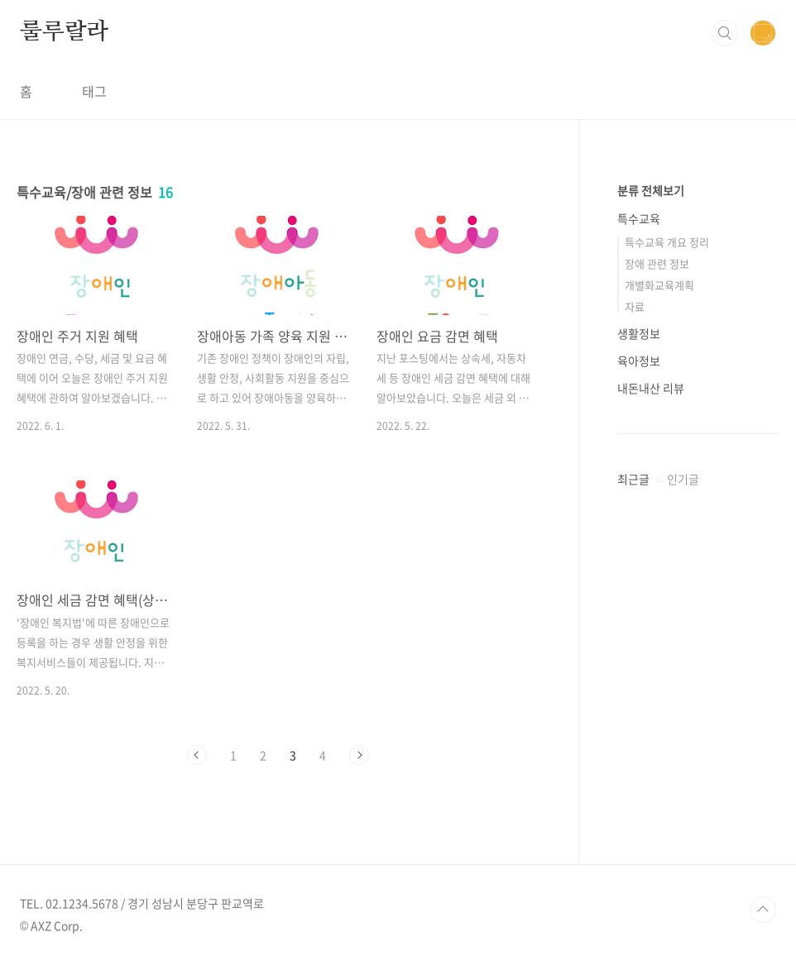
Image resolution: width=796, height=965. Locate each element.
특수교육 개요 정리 (667, 242)
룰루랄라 (64, 32)
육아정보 (638, 360)
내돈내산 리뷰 (650, 388)
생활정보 (638, 333)
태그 (94, 91)
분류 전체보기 (650, 190)
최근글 (633, 479)
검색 (724, 33)
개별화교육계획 (659, 285)
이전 (197, 755)
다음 (359, 755)
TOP (763, 909)
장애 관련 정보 (657, 263)
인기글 (683, 479)
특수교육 (638, 218)
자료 (635, 306)
